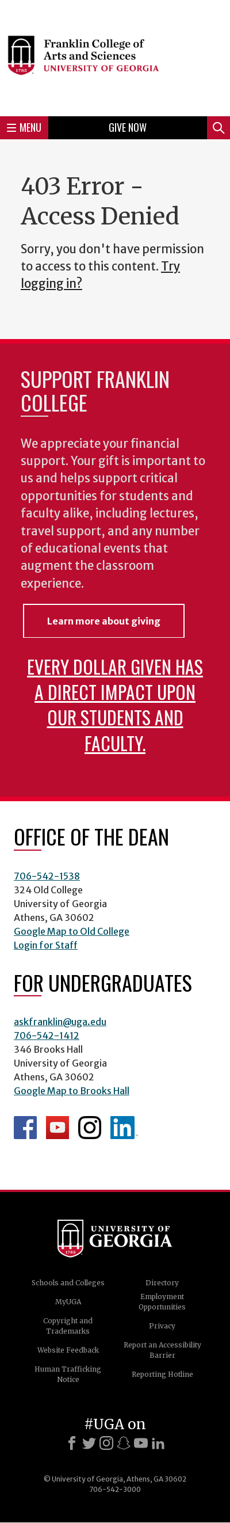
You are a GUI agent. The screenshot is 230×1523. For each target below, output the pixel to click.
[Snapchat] (124, 1443)
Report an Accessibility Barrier (162, 1350)
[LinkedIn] (158, 1443)
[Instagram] (106, 1443)
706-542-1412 (46, 1035)
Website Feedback (68, 1350)
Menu (24, 127)
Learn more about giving (103, 621)
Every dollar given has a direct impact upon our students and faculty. (115, 704)
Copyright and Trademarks (68, 1325)
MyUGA (68, 1301)
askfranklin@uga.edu (60, 1021)
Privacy (162, 1326)
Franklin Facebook (25, 1127)
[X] (89, 1443)
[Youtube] (141, 1443)
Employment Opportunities (162, 1301)
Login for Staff (46, 945)
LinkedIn (124, 1127)
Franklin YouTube (57, 1127)
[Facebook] (72, 1443)
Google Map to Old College (71, 931)
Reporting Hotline (162, 1374)
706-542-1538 (47, 876)
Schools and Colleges (68, 1282)
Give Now (128, 127)
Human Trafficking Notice (67, 1374)
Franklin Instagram (89, 1127)
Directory (162, 1282)
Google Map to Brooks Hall (71, 1090)
